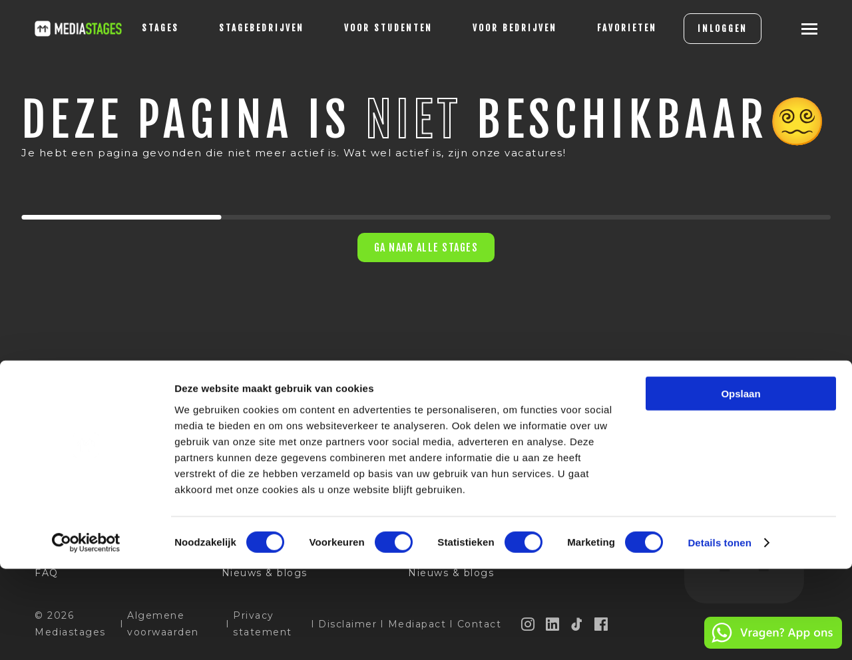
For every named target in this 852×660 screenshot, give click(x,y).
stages (139, 28)
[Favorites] (605, 28)
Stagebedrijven (240, 28)
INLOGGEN (701, 28)
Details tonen (719, 633)
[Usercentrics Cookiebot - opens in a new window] (86, 634)
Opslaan (740, 484)
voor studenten (367, 28)
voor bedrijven (493, 28)
